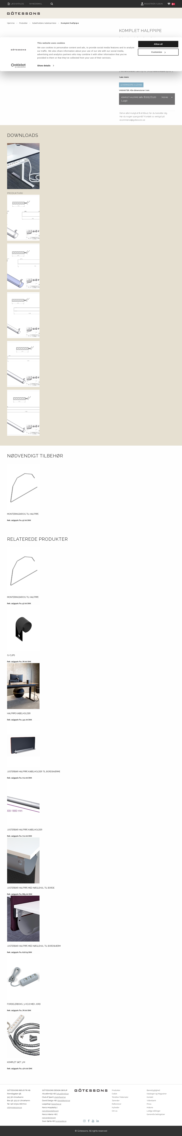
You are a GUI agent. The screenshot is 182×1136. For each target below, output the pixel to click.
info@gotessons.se (14, 1107)
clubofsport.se (60, 1097)
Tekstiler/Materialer (120, 1097)
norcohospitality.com (50, 1111)
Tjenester (116, 1100)
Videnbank (151, 1100)
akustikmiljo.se (63, 1094)
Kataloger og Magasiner (157, 1094)
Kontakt (150, 1097)
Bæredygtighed (153, 1090)
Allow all (158, 7)
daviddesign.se (64, 1100)
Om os (114, 1111)
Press (149, 1104)
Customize (158, 15)
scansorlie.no (61, 1121)
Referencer (116, 1104)
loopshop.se (56, 1104)
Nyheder (115, 1107)
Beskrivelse (125, 50)
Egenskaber (141, 50)
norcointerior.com (49, 1118)
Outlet (114, 1094)
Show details (43, 28)
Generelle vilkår (129, 43)
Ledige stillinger (153, 1111)
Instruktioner (158, 50)
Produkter (116, 1090)
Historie (150, 1107)
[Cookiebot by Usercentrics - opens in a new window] (18, 28)
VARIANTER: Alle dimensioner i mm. (134, 90)
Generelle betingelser (156, 1114)
